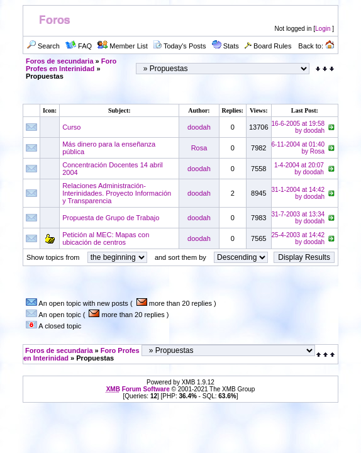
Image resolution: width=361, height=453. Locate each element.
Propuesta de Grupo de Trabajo (110, 217)
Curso (71, 127)
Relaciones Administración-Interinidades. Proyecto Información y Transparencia (116, 193)
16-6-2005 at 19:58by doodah (298, 127)
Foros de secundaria (60, 61)
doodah (199, 127)
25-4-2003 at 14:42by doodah (298, 238)
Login (322, 28)
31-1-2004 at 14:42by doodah (298, 193)
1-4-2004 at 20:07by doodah (299, 169)
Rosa (199, 148)
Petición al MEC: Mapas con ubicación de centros (105, 238)
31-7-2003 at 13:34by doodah (298, 218)
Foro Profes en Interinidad (71, 64)
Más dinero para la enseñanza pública (108, 147)
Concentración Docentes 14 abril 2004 (112, 168)
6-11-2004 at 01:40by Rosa (298, 148)
